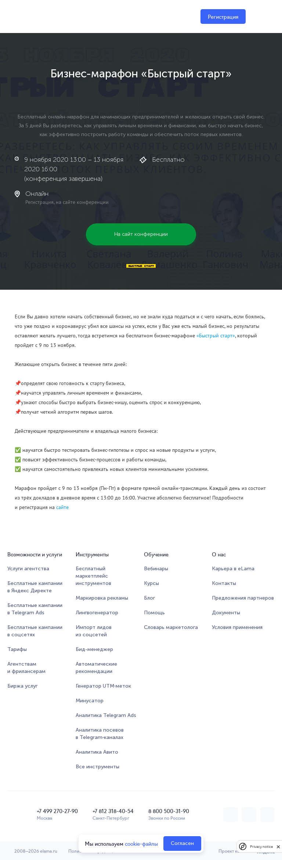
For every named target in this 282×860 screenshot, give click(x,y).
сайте (62, 507)
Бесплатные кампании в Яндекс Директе (34, 587)
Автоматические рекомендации (96, 667)
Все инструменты (97, 767)
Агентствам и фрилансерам (26, 667)
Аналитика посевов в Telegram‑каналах (100, 733)
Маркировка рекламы (102, 598)
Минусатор (90, 701)
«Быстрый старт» (215, 335)
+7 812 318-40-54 (113, 811)
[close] (278, 846)
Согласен (182, 843)
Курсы (151, 583)
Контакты (224, 583)
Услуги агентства (28, 569)
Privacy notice (261, 847)
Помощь (154, 613)
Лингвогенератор (97, 613)
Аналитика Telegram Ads (106, 715)
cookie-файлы (141, 843)
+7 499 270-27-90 (57, 811)
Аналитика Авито (97, 752)
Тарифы (17, 649)
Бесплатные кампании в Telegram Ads (34, 609)
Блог (149, 598)
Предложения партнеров (243, 598)
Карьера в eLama (233, 569)
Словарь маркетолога (171, 627)
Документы (226, 613)
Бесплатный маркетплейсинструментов (93, 576)
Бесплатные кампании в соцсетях (34, 631)
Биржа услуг (22, 686)
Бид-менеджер (94, 649)
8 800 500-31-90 (168, 811)
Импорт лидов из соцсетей (94, 631)
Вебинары (156, 569)
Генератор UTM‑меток (103, 686)
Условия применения (237, 627)
